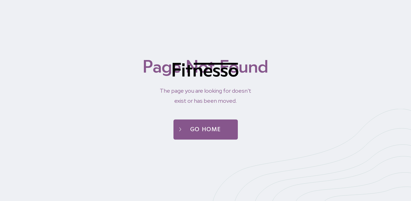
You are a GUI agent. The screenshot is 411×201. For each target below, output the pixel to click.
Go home (205, 129)
